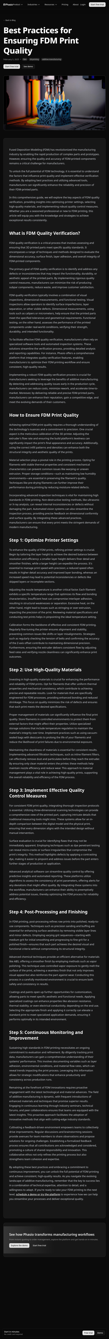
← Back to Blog (9, 20)
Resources (51, 4)
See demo (28, 66)
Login (83, 4)
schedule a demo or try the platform (38, 1194)
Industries (34, 4)
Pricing (65, 4)
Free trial (88, 1332)
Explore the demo (19, 1245)
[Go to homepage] (8, 5)
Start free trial (97, 4)
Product (18, 4)
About (76, 4)
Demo (100, 1332)
